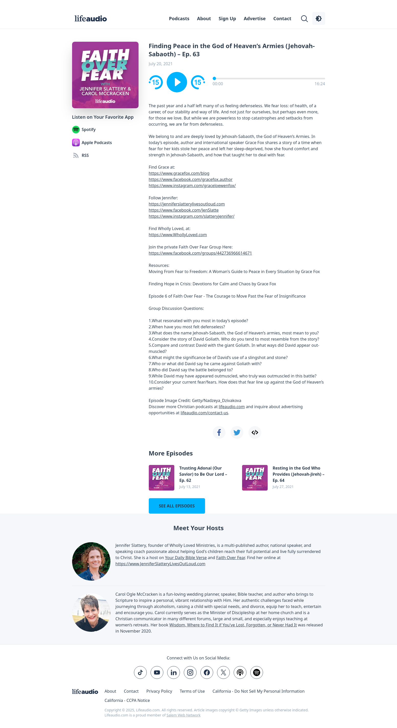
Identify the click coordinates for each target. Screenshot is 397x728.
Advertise (255, 18)
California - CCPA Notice (127, 700)
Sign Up (227, 18)
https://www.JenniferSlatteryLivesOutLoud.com (161, 564)
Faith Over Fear (230, 557)
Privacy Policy (159, 691)
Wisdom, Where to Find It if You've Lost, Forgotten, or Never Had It (233, 625)
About (204, 18)
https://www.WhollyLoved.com (178, 234)
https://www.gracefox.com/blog (179, 173)
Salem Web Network (183, 715)
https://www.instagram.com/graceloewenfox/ (192, 185)
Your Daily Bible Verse (186, 557)
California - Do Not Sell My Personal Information (258, 691)
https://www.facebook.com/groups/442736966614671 (200, 253)
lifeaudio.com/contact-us (204, 413)
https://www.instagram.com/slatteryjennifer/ (192, 216)
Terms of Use (192, 691)
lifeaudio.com (232, 406)
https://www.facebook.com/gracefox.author (191, 179)
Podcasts (179, 18)
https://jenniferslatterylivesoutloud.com (187, 204)
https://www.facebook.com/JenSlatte (184, 210)
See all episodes (177, 506)
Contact (282, 18)
